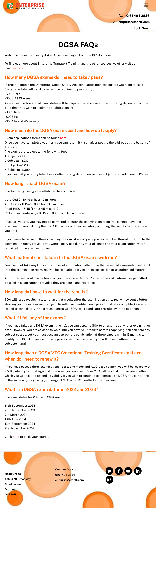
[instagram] (109, 537)
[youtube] (128, 529)
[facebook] (119, 529)
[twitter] (109, 529)
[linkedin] (138, 529)
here (65, 147)
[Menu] (146, 5)
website (18, 70)
